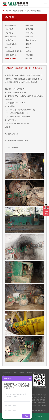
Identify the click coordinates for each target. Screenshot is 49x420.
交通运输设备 (11, 37)
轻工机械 (29, 29)
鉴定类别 (20, 11)
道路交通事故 (11, 55)
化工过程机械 (11, 44)
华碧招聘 (29, 372)
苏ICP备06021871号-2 (39, 411)
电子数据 (29, 55)
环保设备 (29, 25)
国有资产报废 (11, 59)
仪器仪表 (9, 40)
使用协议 (36, 372)
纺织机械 (9, 29)
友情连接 (21, 372)
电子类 (28, 51)
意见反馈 (6, 375)
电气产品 (29, 37)
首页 (14, 11)
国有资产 (28, 11)
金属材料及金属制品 (14, 51)
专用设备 (29, 33)
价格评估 (29, 59)
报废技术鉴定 (36, 11)
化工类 (28, 44)
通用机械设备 (11, 25)
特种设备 (9, 33)
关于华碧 (6, 372)
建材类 (28, 48)
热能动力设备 (31, 40)
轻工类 (8, 48)
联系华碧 (14, 372)
